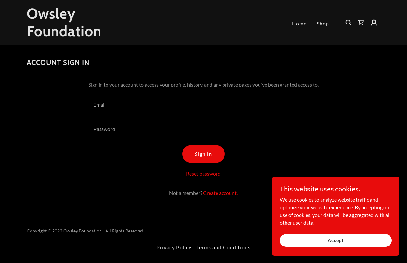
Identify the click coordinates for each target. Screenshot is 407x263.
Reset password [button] (203, 173)
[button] (374, 22)
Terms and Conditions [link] (224, 247)
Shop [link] (323, 23)
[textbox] (203, 104)
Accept (335, 240)
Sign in (203, 154)
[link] (88, 34)
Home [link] (299, 23)
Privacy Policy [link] (173, 247)
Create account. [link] (220, 193)
